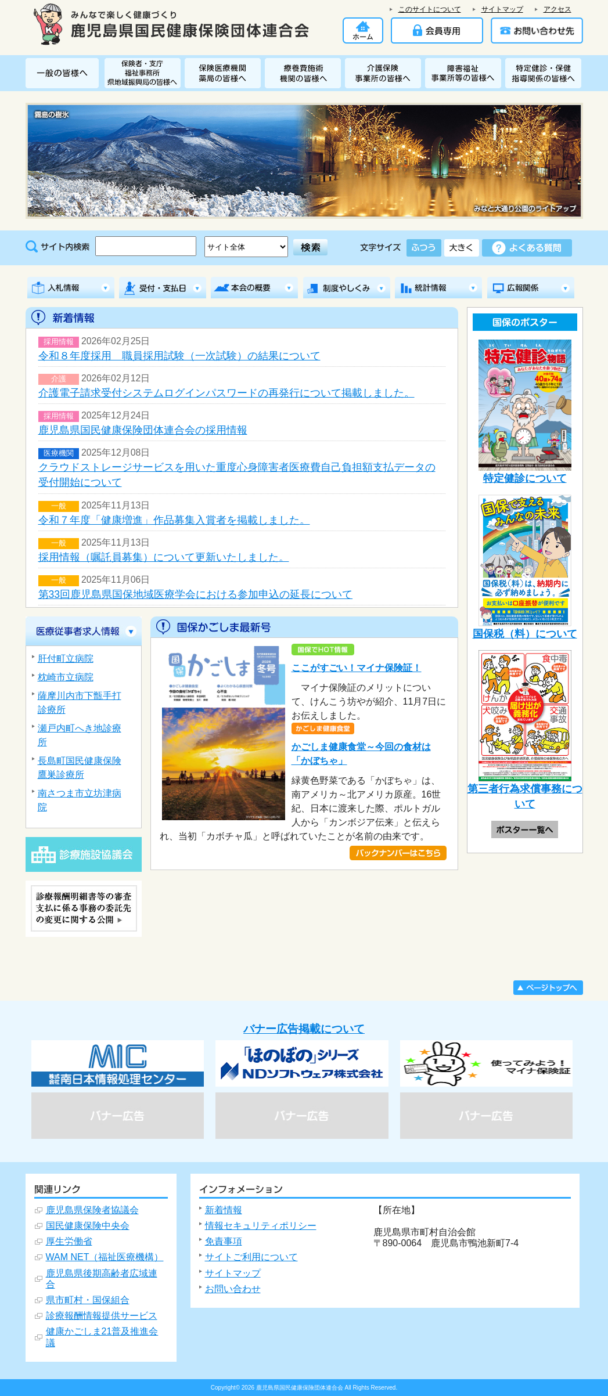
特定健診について (525, 412)
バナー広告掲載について (304, 1029)
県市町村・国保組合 (87, 1300)
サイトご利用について (251, 1257)
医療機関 (59, 453)
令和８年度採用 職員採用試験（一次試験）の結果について (179, 356)
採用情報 (59, 342)
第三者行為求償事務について (524, 730)
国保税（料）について (525, 567)
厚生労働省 (69, 1241)
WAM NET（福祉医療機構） (105, 1257)
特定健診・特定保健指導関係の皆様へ (543, 73)
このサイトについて (429, 9)
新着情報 (223, 1210)
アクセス (557, 9)
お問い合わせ (233, 1289)
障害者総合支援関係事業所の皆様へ (465, 73)
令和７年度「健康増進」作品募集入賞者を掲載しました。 (174, 520)
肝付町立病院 (65, 658)
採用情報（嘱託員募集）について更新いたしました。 (163, 557)
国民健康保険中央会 (87, 1226)
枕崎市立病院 (65, 677)
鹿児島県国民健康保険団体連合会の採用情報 (142, 430)
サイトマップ (502, 9)
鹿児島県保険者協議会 (92, 1210)
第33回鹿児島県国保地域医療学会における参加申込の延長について (195, 594)
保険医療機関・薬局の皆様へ (225, 73)
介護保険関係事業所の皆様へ (385, 73)
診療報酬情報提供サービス (101, 1316)
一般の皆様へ (65, 73)
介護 (58, 379)
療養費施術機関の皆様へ (305, 73)
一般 (58, 506)
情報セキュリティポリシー (260, 1226)
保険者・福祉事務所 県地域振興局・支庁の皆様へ (145, 73)
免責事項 (223, 1241)
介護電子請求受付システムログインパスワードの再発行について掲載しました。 (226, 393)
